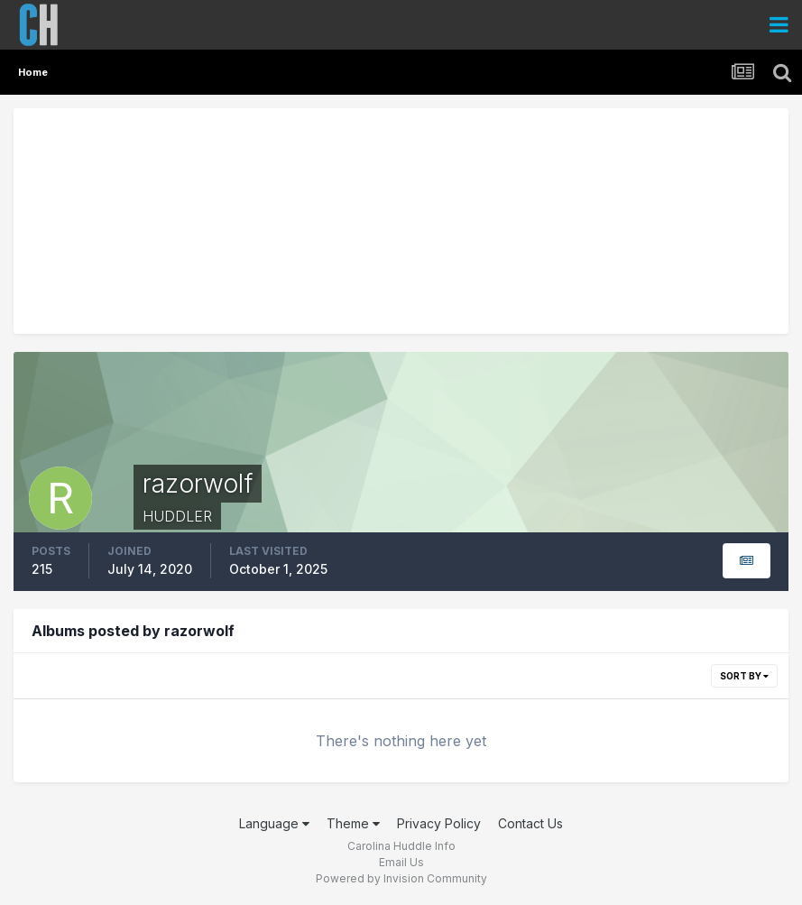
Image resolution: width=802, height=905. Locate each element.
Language (274, 823)
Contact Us (530, 823)
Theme (353, 823)
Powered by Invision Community (401, 878)
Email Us (401, 862)
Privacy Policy (439, 823)
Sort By (744, 675)
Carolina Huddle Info (401, 846)
